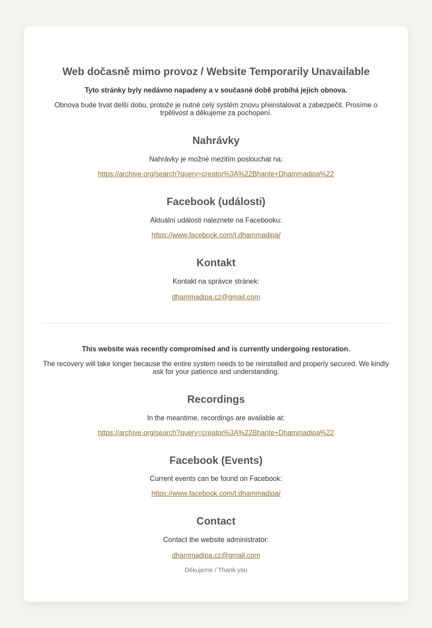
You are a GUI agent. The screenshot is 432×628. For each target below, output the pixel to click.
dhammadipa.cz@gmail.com (216, 297)
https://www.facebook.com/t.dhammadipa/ (216, 235)
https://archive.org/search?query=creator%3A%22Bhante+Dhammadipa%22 (216, 174)
